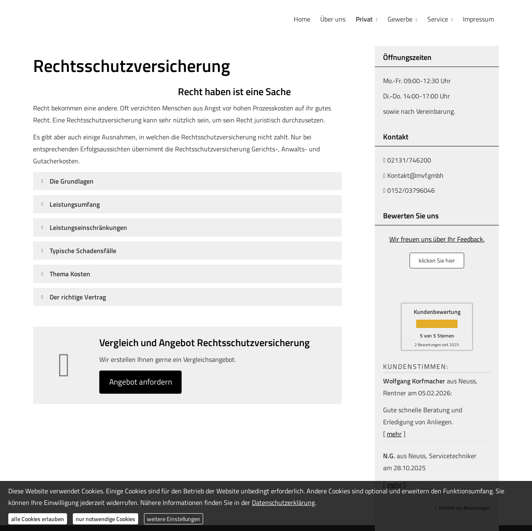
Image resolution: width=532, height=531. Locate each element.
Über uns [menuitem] (333, 19)
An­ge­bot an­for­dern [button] (143, 382)
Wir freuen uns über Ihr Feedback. (436, 239)
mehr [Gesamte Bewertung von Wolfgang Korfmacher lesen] (394, 433)
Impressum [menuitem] (478, 19)
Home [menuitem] (303, 19)
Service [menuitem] (437, 19)
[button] (71, 181)
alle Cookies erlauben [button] (37, 518)
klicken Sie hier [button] (437, 260)
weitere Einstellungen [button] (173, 518)
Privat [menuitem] (364, 19)
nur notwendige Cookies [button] (105, 518)
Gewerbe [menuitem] (400, 19)
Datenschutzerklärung (283, 502)
